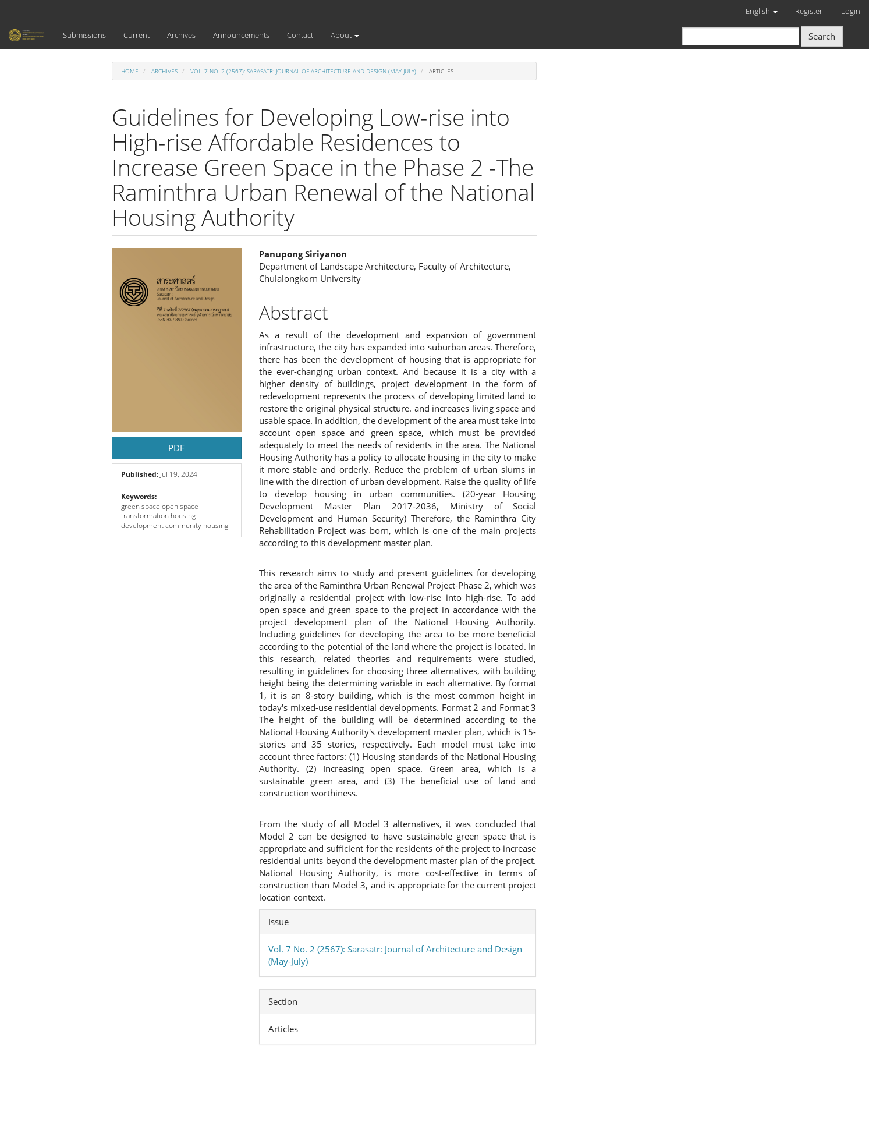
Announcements (241, 35)
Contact (300, 35)
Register (808, 11)
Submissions (84, 35)
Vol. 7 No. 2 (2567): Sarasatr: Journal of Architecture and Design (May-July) (303, 71)
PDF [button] (176, 448)
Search (821, 36)
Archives (181, 35)
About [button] (345, 35)
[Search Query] (740, 36)
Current (136, 35)
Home (130, 71)
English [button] (762, 11)
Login (850, 11)
